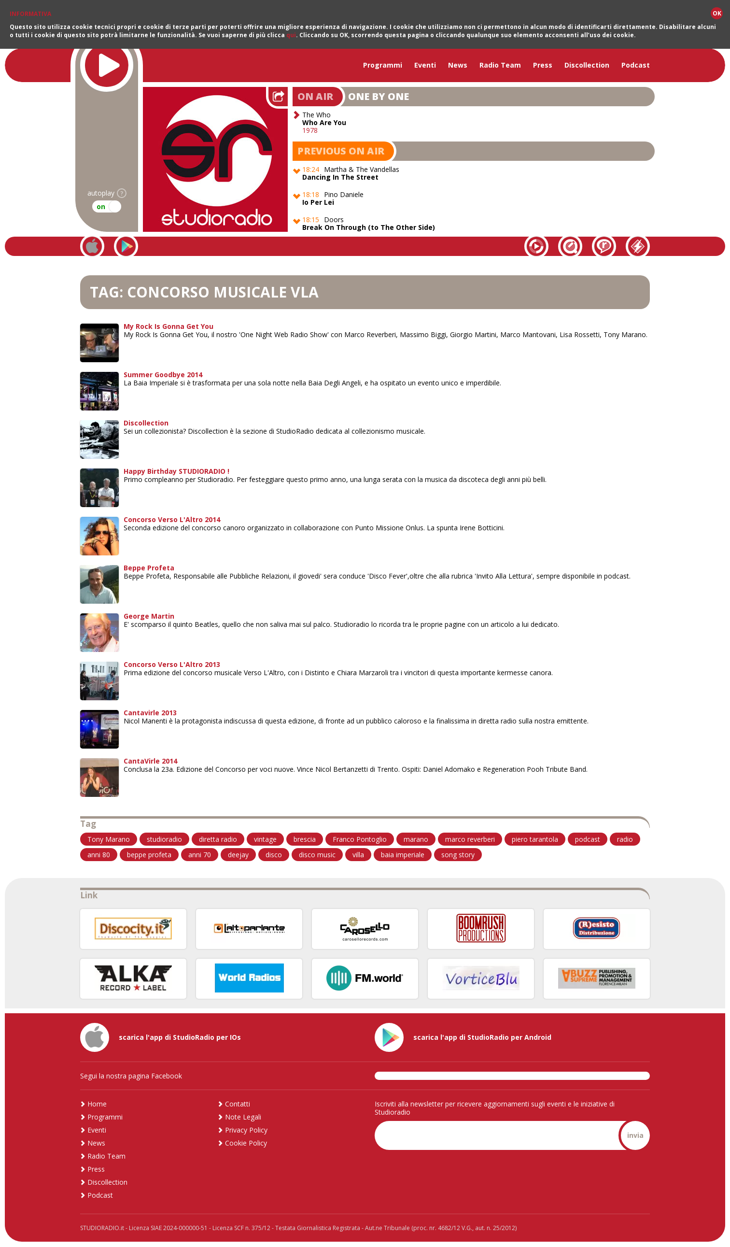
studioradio (164, 839)
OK (717, 13)
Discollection (586, 65)
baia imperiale (402, 854)
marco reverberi (470, 839)
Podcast (635, 65)
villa (358, 854)
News (457, 65)
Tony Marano (108, 839)
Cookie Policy (246, 1143)
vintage (265, 839)
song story (458, 854)
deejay (238, 854)
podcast (587, 839)
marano (416, 839)
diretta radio (218, 839)
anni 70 (199, 854)
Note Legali (243, 1116)
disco (274, 854)
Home (97, 1103)
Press (542, 65)
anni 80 (98, 854)
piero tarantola (535, 839)
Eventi (425, 65)
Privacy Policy (246, 1129)
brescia (305, 839)
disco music (317, 854)
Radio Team (500, 65)
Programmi (382, 65)
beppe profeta (149, 854)
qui (291, 35)
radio (625, 839)
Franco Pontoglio (360, 839)
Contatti (237, 1103)
